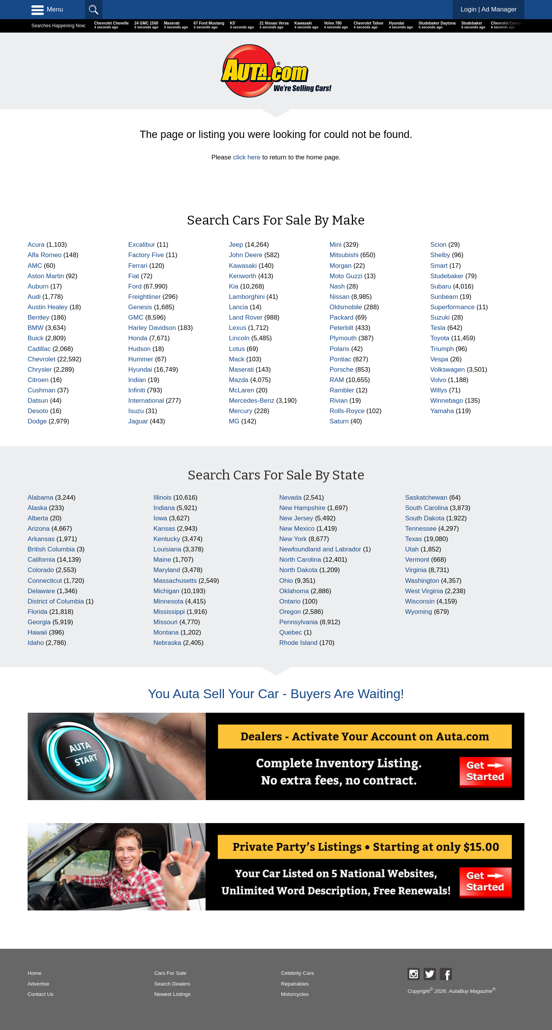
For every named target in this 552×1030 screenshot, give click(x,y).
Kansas (164, 528)
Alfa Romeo (45, 255)
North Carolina (300, 559)
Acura (36, 244)
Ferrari (138, 265)
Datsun (38, 400)
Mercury (240, 411)
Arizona (38, 528)
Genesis (140, 307)
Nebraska (167, 642)
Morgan (341, 265)
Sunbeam (444, 296)
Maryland (166, 570)
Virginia (416, 570)
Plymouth (343, 338)
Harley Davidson (152, 327)
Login (488, 9)
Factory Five (146, 255)
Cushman (42, 390)
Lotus (237, 349)
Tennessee (421, 528)
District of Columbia (56, 601)
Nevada (290, 497)
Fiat (133, 276)
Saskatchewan (426, 497)
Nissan (340, 296)
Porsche (341, 369)
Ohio (286, 580)
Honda (138, 338)
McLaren (241, 390)
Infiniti (136, 390)
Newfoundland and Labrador (320, 549)
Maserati (241, 369)
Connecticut (45, 580)
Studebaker (446, 276)
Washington (422, 580)
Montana (166, 632)
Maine (162, 559)
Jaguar (138, 421)
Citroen (38, 380)
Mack (236, 359)
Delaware (41, 591)
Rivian (339, 400)
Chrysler (40, 369)
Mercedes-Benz (251, 400)
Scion (438, 244)
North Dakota (298, 570)
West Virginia (424, 591)
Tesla (437, 327)
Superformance (452, 307)
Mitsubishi (344, 255)
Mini (336, 244)
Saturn (339, 421)
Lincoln (239, 338)
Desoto (38, 411)
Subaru (440, 286)
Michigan (166, 591)
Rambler (342, 390)
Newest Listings (172, 994)
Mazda (238, 380)
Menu (47, 9)
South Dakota (425, 518)
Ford (135, 286)
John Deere (246, 255)
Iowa (160, 518)
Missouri (165, 622)
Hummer (140, 359)
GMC (136, 317)
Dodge (37, 421)
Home (34, 973)
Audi (34, 296)
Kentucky (166, 539)
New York (293, 539)
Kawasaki (243, 265)
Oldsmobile (346, 307)
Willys (438, 390)
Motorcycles (295, 994)
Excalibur (141, 244)
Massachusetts (175, 580)
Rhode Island (298, 642)
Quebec (290, 632)
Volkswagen (447, 369)
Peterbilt (341, 327)
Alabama (40, 497)
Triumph (442, 349)
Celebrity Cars (297, 973)
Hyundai (140, 369)
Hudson (139, 349)
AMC (35, 265)
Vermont (417, 559)
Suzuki (440, 317)
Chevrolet (42, 359)
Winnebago (446, 400)
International (146, 400)
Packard (341, 317)
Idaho (36, 642)
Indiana (164, 508)
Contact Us (40, 994)
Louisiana (167, 549)
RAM (337, 380)
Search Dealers (172, 984)
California (41, 559)
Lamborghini (246, 296)
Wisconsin (420, 601)
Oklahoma (294, 591)
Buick (35, 338)
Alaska (37, 508)
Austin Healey (48, 307)
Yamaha (442, 411)
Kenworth (242, 276)
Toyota (439, 338)
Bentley (38, 317)
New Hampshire (302, 508)
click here (247, 157)
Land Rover (246, 317)
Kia (233, 286)
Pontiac (341, 359)
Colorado (41, 570)
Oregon (290, 611)
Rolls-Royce (347, 411)
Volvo (438, 380)
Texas (413, 539)
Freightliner (144, 296)
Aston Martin (46, 276)
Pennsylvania (298, 622)
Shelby (440, 255)
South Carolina (426, 508)
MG (234, 421)
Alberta (38, 518)
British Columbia (51, 549)
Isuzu (136, 411)
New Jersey (296, 518)
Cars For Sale (170, 973)
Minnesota (168, 601)
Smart (438, 265)
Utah (412, 549)
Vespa (439, 359)
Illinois (162, 497)
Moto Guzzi (346, 276)
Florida (38, 611)
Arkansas (41, 539)
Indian (137, 380)
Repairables (295, 984)
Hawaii (37, 632)
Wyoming (418, 611)
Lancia (238, 307)
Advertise (38, 984)
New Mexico (297, 528)
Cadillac (39, 349)
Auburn (38, 286)
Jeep (236, 244)
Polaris (340, 349)
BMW (35, 327)
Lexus (237, 327)
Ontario (290, 601)
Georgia (39, 622)
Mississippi (169, 611)
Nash (337, 286)
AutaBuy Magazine (471, 991)
